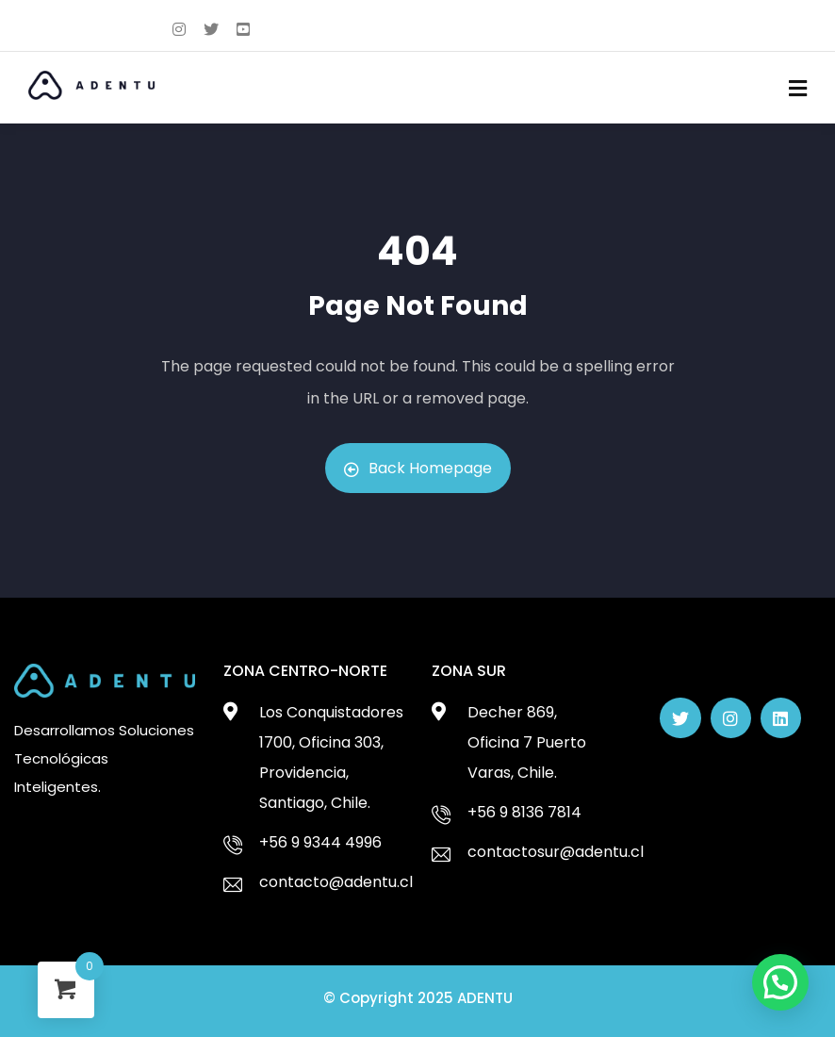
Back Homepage (418, 468)
